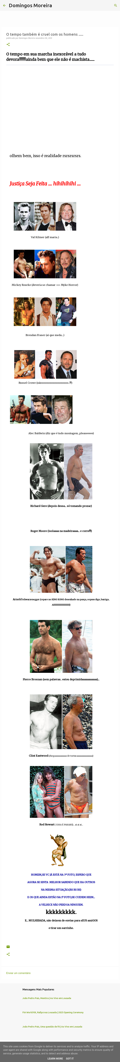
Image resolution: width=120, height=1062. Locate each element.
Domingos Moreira (30, 5)
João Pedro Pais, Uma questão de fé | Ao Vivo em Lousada (52, 1026)
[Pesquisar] (56, 5)
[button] (8, 45)
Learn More (55, 1058)
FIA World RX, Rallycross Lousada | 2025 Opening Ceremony (52, 1012)
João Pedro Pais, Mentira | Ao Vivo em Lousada (46, 998)
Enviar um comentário (18, 973)
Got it (70, 1058)
